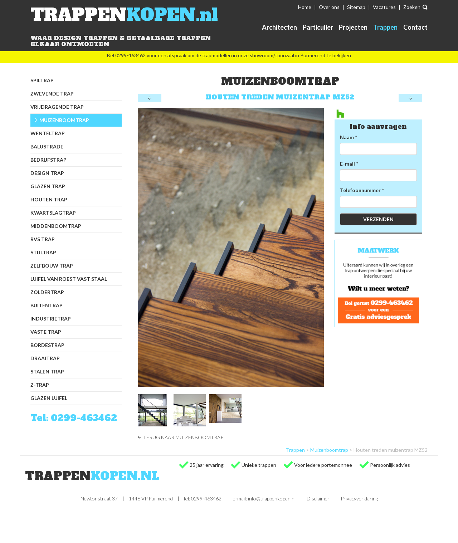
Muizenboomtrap (64, 120)
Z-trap (39, 385)
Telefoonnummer (360, 190)
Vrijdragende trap (57, 107)
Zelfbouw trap (51, 266)
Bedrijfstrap (48, 160)
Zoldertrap (47, 292)
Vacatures (384, 7)
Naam (347, 137)
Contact (415, 27)
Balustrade (46, 146)
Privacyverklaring (359, 498)
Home (304, 7)
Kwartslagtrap (53, 213)
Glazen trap (47, 186)
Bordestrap (47, 345)
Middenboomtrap (55, 226)
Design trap (47, 173)
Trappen (385, 27)
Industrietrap (50, 318)
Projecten (353, 27)
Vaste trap (45, 332)
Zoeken (411, 7)
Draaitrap (45, 358)
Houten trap (48, 199)
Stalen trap (47, 371)
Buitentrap (46, 305)
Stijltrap (43, 252)
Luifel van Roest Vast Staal (68, 279)
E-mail (347, 164)
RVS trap (42, 239)
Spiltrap (42, 80)
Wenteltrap (47, 133)
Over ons (329, 7)
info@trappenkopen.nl (272, 498)
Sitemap (356, 7)
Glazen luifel (48, 398)
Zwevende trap (52, 93)
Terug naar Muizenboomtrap (183, 437)
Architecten (279, 27)
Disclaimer (318, 498)
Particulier (318, 27)
